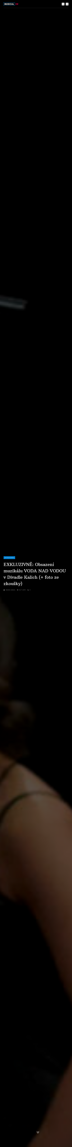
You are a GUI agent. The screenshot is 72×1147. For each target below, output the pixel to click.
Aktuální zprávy (9, 557)
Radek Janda (9, 590)
